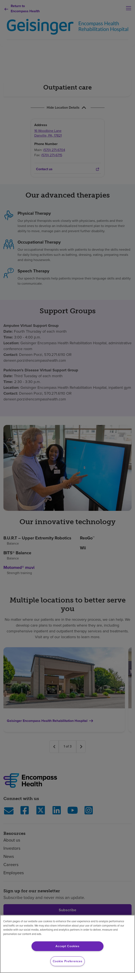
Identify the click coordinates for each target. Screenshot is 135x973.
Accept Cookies (67, 946)
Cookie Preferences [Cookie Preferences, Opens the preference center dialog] (67, 961)
